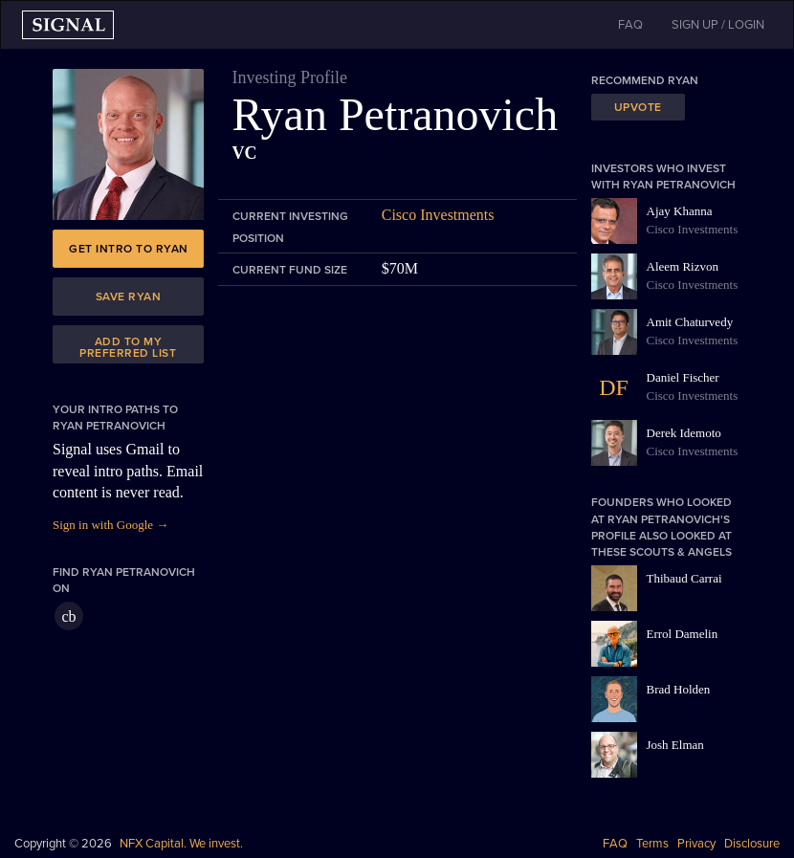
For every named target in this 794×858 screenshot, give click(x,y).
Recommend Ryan (644, 80)
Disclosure (752, 843)
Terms (652, 843)
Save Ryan (129, 296)
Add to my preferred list (127, 347)
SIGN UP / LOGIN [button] (718, 25)
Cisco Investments (438, 215)
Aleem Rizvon (682, 266)
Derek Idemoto (684, 433)
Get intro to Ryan (128, 248)
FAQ (615, 843)
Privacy (696, 843)
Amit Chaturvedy (690, 322)
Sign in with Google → (110, 524)
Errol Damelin (682, 634)
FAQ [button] (630, 25)
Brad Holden (679, 689)
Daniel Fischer (683, 377)
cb (68, 616)
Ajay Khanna (680, 211)
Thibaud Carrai (684, 578)
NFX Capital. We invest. (181, 843)
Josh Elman (675, 744)
